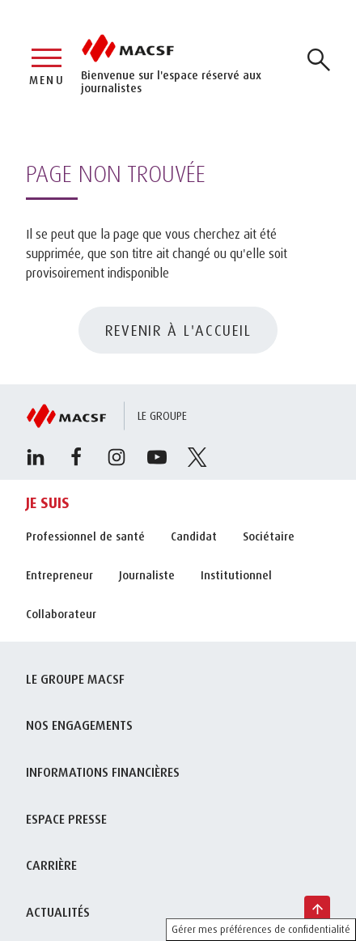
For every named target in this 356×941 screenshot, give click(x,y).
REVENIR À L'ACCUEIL (178, 330)
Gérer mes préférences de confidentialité (261, 929)
